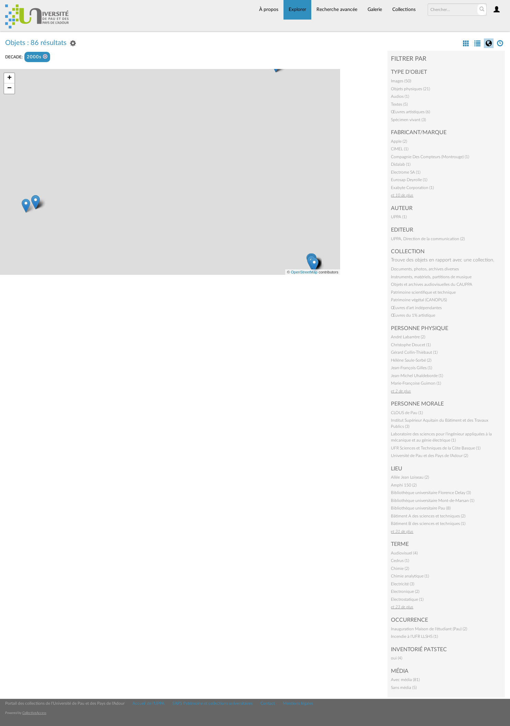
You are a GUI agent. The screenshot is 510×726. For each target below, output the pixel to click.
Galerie (375, 9)
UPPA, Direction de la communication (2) (428, 239)
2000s (37, 56)
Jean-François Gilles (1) (411, 368)
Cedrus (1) (400, 561)
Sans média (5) (404, 688)
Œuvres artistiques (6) (410, 112)
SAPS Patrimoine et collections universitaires (212, 703)
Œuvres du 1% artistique (413, 315)
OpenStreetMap (304, 272)
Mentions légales (298, 703)
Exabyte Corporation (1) (412, 188)
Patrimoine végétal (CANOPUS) (419, 300)
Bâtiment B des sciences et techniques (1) (428, 524)
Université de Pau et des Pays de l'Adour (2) (429, 456)
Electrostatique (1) (407, 599)
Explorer (297, 9)
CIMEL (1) (399, 149)
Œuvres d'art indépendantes (416, 308)
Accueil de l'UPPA (148, 703)
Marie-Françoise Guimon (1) (416, 383)
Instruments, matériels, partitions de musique (431, 277)
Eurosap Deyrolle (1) (409, 180)
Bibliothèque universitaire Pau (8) (421, 508)
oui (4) (396, 658)
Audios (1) (400, 96)
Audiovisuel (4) (404, 553)
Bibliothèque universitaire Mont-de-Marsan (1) (432, 501)
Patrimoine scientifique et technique (423, 292)
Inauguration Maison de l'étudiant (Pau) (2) (429, 629)
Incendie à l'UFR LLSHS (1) (414, 636)
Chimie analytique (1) (410, 576)
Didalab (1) (400, 164)
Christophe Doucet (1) (411, 345)
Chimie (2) (400, 568)
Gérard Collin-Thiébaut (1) (414, 352)
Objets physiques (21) (410, 89)
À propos (268, 9)
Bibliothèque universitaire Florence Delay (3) (431, 493)
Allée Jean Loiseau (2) (410, 477)
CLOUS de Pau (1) (407, 413)
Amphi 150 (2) (404, 485)
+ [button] (9, 78)
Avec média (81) (405, 680)
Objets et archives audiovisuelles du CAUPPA (431, 284)
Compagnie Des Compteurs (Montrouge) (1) (430, 157)
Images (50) (401, 81)
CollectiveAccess (34, 713)
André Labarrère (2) (408, 337)
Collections (404, 9)
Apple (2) (399, 141)
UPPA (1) (399, 217)
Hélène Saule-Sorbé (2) (411, 360)
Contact (267, 703)
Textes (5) (399, 104)
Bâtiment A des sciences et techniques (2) (428, 516)
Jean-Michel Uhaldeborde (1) (417, 376)
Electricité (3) (402, 584)
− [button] (9, 88)
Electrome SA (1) (405, 172)
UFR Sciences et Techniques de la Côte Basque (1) (435, 448)
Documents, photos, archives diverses (425, 269)
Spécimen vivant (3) (408, 120)
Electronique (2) (405, 591)
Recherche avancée (336, 9)
